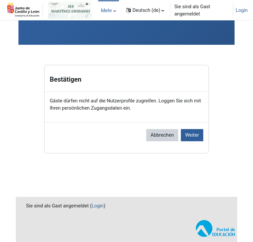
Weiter (192, 135)
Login (242, 10)
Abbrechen (162, 135)
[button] (145, 10)
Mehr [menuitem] (106, 10)
